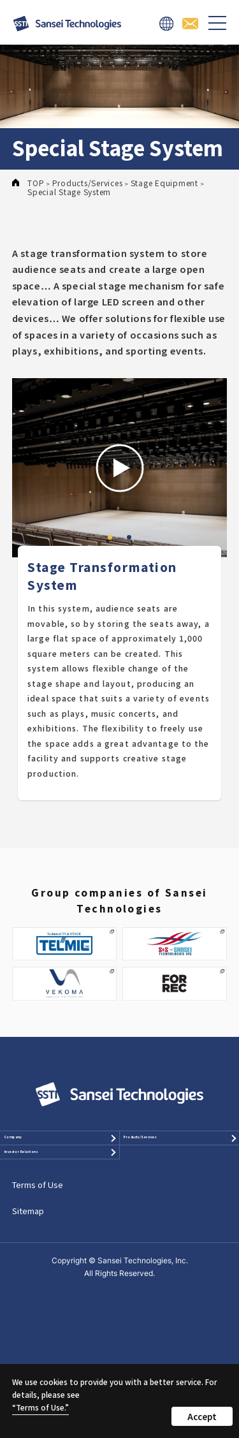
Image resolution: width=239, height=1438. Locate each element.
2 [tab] (129, 537)
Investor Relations (37, 1197)
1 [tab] (110, 537)
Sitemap (28, 1276)
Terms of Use (37, 1250)
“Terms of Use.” (40, 1407)
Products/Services (174, 1150)
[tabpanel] (120, 468)
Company (36, 1150)
